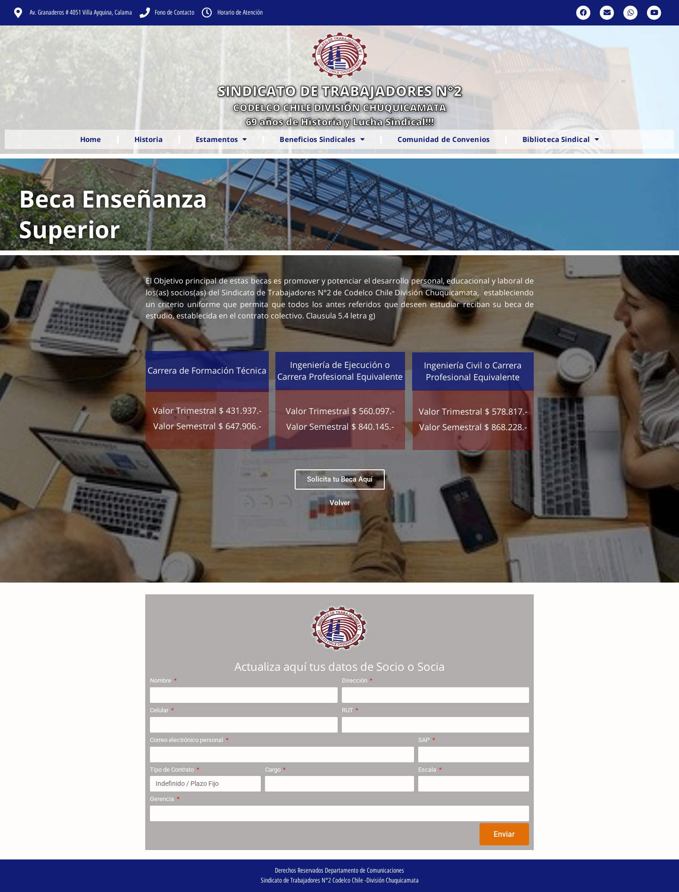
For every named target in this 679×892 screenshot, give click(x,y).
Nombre (161, 680)
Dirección (355, 680)
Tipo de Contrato (172, 769)
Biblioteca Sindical (560, 139)
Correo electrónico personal (187, 739)
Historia (148, 139)
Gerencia (162, 798)
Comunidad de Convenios (443, 139)
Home (90, 139)
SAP (424, 739)
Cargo (273, 769)
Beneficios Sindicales (322, 139)
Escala (428, 769)
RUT (348, 710)
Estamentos (221, 139)
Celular (160, 710)
